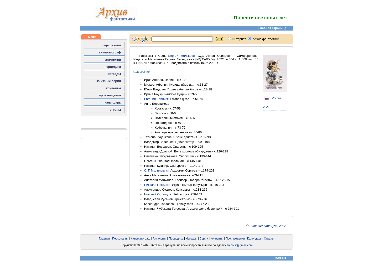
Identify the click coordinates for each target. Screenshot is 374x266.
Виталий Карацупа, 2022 (267, 226)
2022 (266, 107)
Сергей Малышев (181, 55)
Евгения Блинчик (156, 99)
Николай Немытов (157, 185)
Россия (272, 98)
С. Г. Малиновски (156, 170)
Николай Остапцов (157, 194)
